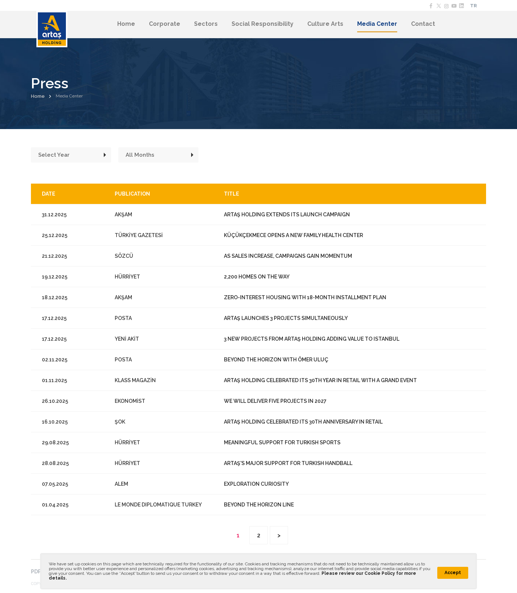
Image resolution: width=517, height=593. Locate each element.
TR (473, 5)
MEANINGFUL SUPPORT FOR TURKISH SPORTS (282, 442)
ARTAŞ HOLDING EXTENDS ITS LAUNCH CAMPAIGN (287, 214)
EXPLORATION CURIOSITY (256, 484)
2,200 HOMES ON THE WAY (256, 277)
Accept (453, 572)
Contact (423, 23)
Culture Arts (325, 23)
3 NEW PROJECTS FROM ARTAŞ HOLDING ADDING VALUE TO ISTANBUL (311, 339)
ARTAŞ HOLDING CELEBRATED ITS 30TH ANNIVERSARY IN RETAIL (303, 422)
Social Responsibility (262, 23)
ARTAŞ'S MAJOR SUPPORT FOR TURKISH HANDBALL (288, 463)
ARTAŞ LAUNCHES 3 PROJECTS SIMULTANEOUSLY (286, 318)
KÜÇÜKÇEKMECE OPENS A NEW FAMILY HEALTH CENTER (293, 235)
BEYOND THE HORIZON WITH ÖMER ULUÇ (276, 359)
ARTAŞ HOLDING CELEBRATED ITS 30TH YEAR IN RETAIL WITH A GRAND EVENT (320, 380)
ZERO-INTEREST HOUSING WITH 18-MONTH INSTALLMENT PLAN (305, 297)
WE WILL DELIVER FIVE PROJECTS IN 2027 (275, 401)
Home (126, 23)
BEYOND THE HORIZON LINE (259, 505)
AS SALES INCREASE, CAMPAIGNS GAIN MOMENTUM (288, 256)
